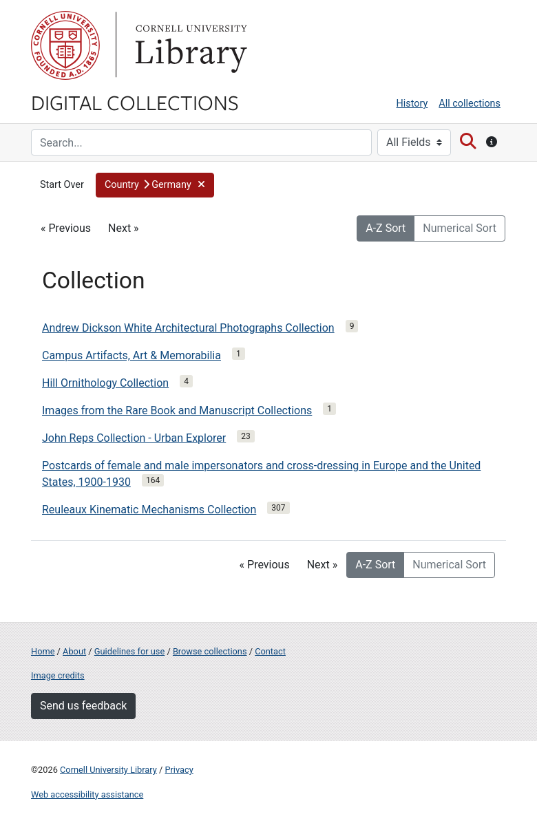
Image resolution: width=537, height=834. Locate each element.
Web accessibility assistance (87, 794)
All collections (470, 103)
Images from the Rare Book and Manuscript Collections (177, 410)
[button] (155, 185)
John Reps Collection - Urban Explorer (134, 438)
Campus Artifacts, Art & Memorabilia (131, 355)
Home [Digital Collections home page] (42, 651)
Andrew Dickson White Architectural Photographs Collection (188, 327)
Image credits (58, 675)
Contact (270, 651)
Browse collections (210, 651)
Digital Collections (135, 102)
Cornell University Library (108, 769)
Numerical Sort (459, 228)
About (74, 651)
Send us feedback (83, 705)
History (412, 103)
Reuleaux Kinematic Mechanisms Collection (149, 509)
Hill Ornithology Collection (105, 382)
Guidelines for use (129, 651)
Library (189, 45)
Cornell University (65, 45)
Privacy (179, 769)
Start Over (62, 185)
